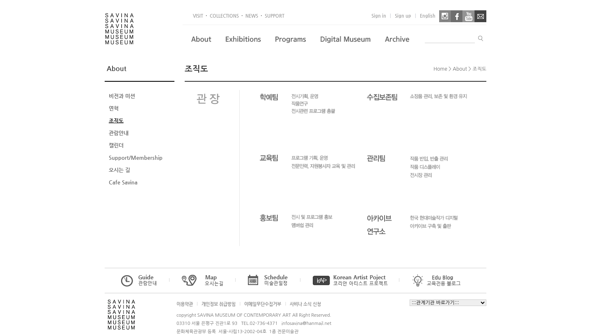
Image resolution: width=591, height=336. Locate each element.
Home (440, 69)
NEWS (251, 15)
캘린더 (116, 145)
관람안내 (118, 133)
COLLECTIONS (224, 15)
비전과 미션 (122, 96)
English (427, 15)
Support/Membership (136, 157)
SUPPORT (274, 15)
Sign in (378, 15)
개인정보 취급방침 (219, 304)
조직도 (116, 120)
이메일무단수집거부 (262, 304)
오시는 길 (119, 170)
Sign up (403, 15)
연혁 (114, 108)
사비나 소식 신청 (305, 304)
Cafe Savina (123, 182)
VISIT (198, 15)
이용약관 (184, 304)
